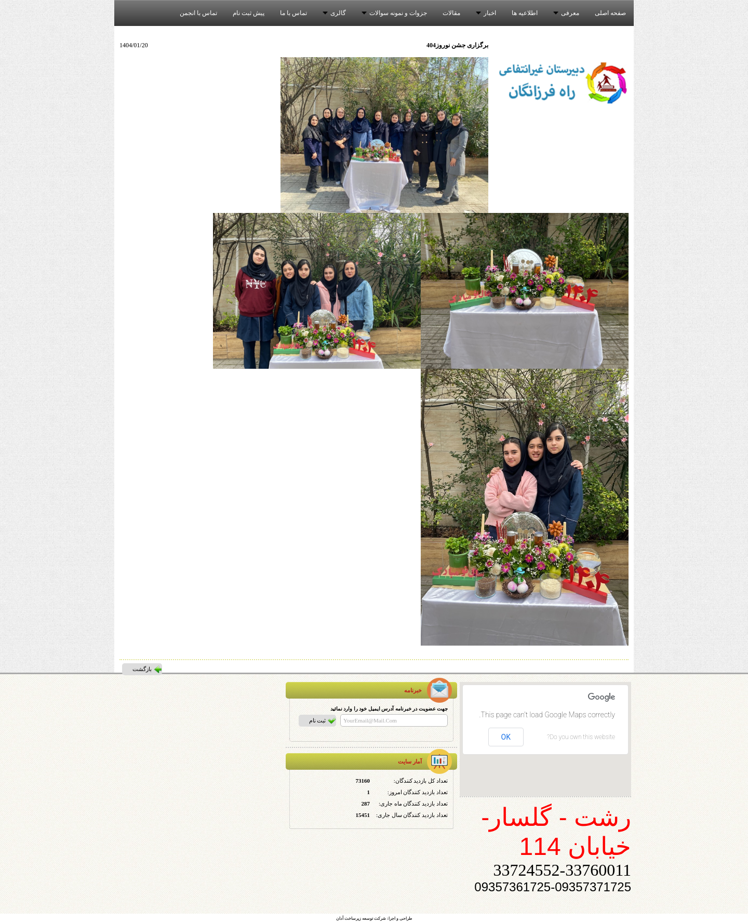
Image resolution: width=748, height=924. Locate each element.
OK (506, 737)
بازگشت (142, 669)
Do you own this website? (581, 737)
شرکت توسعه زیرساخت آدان (361, 918)
